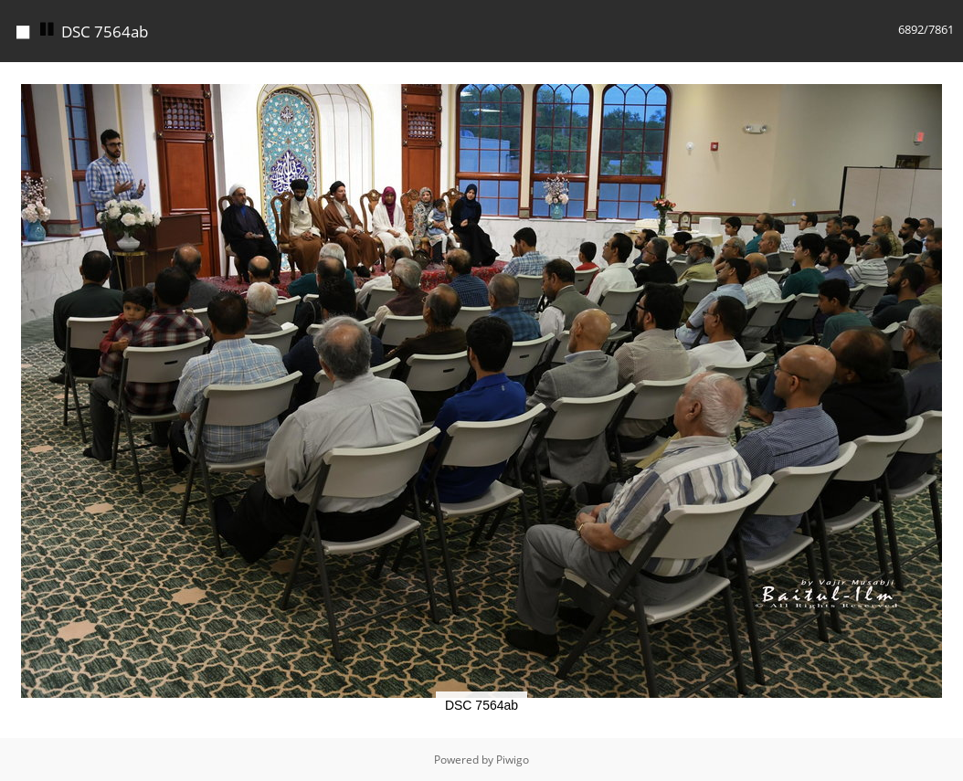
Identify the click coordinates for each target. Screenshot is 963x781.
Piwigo (512, 759)
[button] (946, 78)
